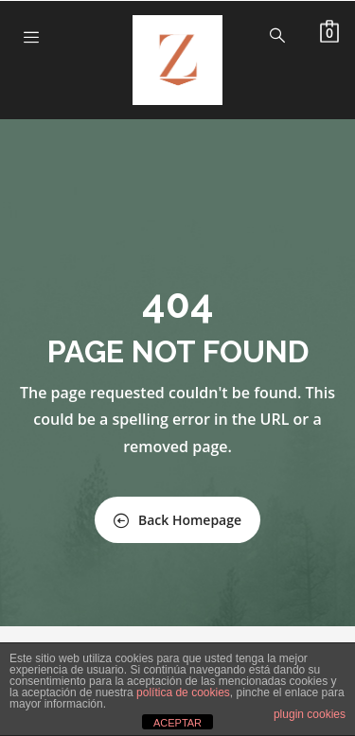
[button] (329, 31)
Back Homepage (177, 520)
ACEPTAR (177, 722)
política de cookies (183, 692)
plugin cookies (310, 714)
